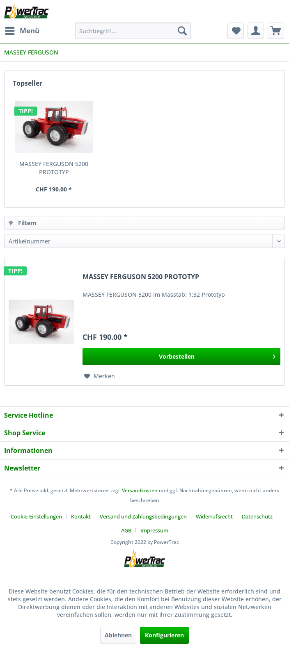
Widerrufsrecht (214, 516)
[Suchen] (182, 31)
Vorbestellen (217, 355)
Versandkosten (140, 490)
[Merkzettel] (235, 31)
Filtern (23, 223)
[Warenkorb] (276, 31)
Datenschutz (257, 516)
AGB (126, 530)
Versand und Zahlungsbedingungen (143, 516)
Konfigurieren (164, 635)
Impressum (154, 530)
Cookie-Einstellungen (36, 516)
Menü (22, 29)
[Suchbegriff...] (133, 31)
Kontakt (81, 516)
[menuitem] (22, 31)
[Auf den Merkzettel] (99, 376)
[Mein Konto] (256, 31)
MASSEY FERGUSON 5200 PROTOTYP (53, 168)
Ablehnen (118, 635)
